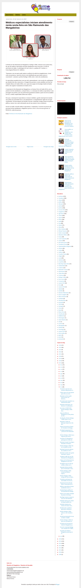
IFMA (60, 219)
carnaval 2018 (62, 287)
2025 (60, 347)
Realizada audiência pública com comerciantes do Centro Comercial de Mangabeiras (69, 176)
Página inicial (30, 146)
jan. (61, 536)
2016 (60, 539)
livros (60, 285)
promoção (61, 339)
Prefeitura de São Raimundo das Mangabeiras (20, 113)
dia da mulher (62, 333)
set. (61, 371)
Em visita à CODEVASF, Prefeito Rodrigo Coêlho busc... (66, 409)
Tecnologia (61, 329)
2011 (60, 550)
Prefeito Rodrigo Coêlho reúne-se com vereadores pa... (66, 513)
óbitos (60, 227)
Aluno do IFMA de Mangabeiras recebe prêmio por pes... (67, 414)
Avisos (60, 308)
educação (61, 204)
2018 (60, 360)
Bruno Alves (61, 312)
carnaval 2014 (62, 283)
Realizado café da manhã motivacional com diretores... (65, 397)
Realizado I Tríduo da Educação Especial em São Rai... (66, 423)
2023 (60, 349)
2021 (60, 354)
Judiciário (61, 260)
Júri (59, 321)
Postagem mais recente (11, 146)
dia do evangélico (63, 294)
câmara (60, 200)
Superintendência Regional (65, 246)
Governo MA (62, 209)
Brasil (60, 310)
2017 (60, 362)
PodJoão (61, 327)
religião (60, 256)
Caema (60, 250)
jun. (61, 378)
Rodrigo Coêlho (62, 277)
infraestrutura (62, 271)
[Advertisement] (30, 134)
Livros (24, 14)
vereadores (61, 198)
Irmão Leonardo (62, 233)
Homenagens (62, 317)
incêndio (61, 290)
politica (60, 202)
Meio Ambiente (62, 229)
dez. (61, 364)
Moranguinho (62, 325)
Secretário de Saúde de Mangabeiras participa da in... (66, 532)
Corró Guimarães (63, 238)
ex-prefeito (61, 261)
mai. (61, 380)
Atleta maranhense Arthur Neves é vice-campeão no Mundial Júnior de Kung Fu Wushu (69, 159)
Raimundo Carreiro (63, 269)
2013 (60, 545)
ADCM (60, 304)
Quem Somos (9, 14)
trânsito (60, 225)
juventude (61, 302)
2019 (60, 358)
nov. (61, 367)
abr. (61, 382)
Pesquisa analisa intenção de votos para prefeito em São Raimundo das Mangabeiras (69, 168)
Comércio (61, 267)
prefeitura (61, 196)
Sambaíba (61, 298)
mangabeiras (61, 211)
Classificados (62, 314)
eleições (60, 248)
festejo (60, 236)
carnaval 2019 (62, 331)
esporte (60, 217)
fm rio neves (61, 279)
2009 (60, 554)
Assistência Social (63, 244)
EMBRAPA (61, 315)
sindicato (61, 252)
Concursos (61, 275)
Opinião (60, 288)
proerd (60, 337)
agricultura (61, 213)
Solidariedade (62, 265)
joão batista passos (63, 242)
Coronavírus (61, 281)
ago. (61, 373)
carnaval (61, 240)
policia (60, 206)
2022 (60, 351)
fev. (61, 387)
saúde (60, 221)
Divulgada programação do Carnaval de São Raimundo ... (67, 431)
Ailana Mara (61, 273)
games (60, 335)
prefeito (60, 207)
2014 (60, 543)
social (60, 258)
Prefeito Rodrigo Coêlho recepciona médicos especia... (65, 472)
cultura (60, 215)
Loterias (60, 323)
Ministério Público (63, 234)
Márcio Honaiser (62, 296)
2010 (60, 552)
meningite (61, 306)
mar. (61, 384)
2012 (60, 547)
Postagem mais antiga (49, 146)
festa (60, 223)
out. (61, 369)
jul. (61, 375)
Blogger (57, 584)
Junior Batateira (62, 319)
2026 (60, 345)
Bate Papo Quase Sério (64, 263)
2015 (60, 541)
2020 (60, 356)
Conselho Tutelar (62, 254)
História (18, 14)
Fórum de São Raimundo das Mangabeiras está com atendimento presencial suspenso (69, 123)
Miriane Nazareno (63, 231)
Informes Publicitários (64, 292)
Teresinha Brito (62, 300)
